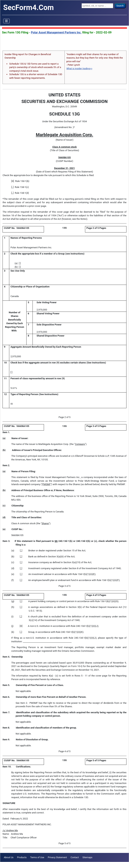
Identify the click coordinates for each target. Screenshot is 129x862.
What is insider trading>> (79, 68)
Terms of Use (37, 857)
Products (22, 857)
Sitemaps (87, 857)
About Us (8, 857)
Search (120, 5)
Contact (74, 857)
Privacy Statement (57, 857)
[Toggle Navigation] (6, 21)
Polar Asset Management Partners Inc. (56, 32)
